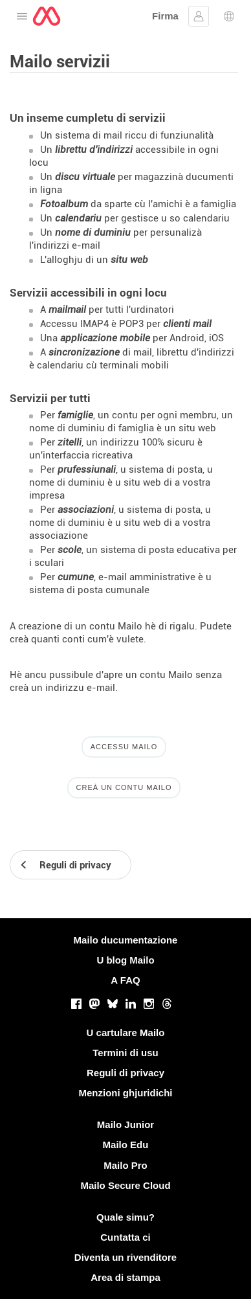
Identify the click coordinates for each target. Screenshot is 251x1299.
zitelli (70, 442)
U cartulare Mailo (126, 1032)
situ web (129, 259)
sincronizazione (84, 352)
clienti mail (187, 324)
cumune (76, 577)
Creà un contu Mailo (124, 787)
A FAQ (125, 980)
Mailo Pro (125, 1165)
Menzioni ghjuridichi (126, 1092)
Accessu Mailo (124, 747)
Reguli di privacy (125, 1072)
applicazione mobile (105, 338)
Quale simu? (125, 1217)
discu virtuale (85, 177)
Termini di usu (125, 1052)
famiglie (75, 415)
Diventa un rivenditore (125, 1257)
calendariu (78, 218)
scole (70, 550)
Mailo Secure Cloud (125, 1185)
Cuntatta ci (125, 1237)
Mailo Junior (125, 1124)
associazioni (86, 509)
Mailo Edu (126, 1144)
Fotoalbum (64, 204)
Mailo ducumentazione (126, 939)
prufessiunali (87, 469)
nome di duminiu (93, 232)
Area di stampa (125, 1277)
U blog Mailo (125, 960)
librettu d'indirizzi (94, 149)
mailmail (67, 309)
